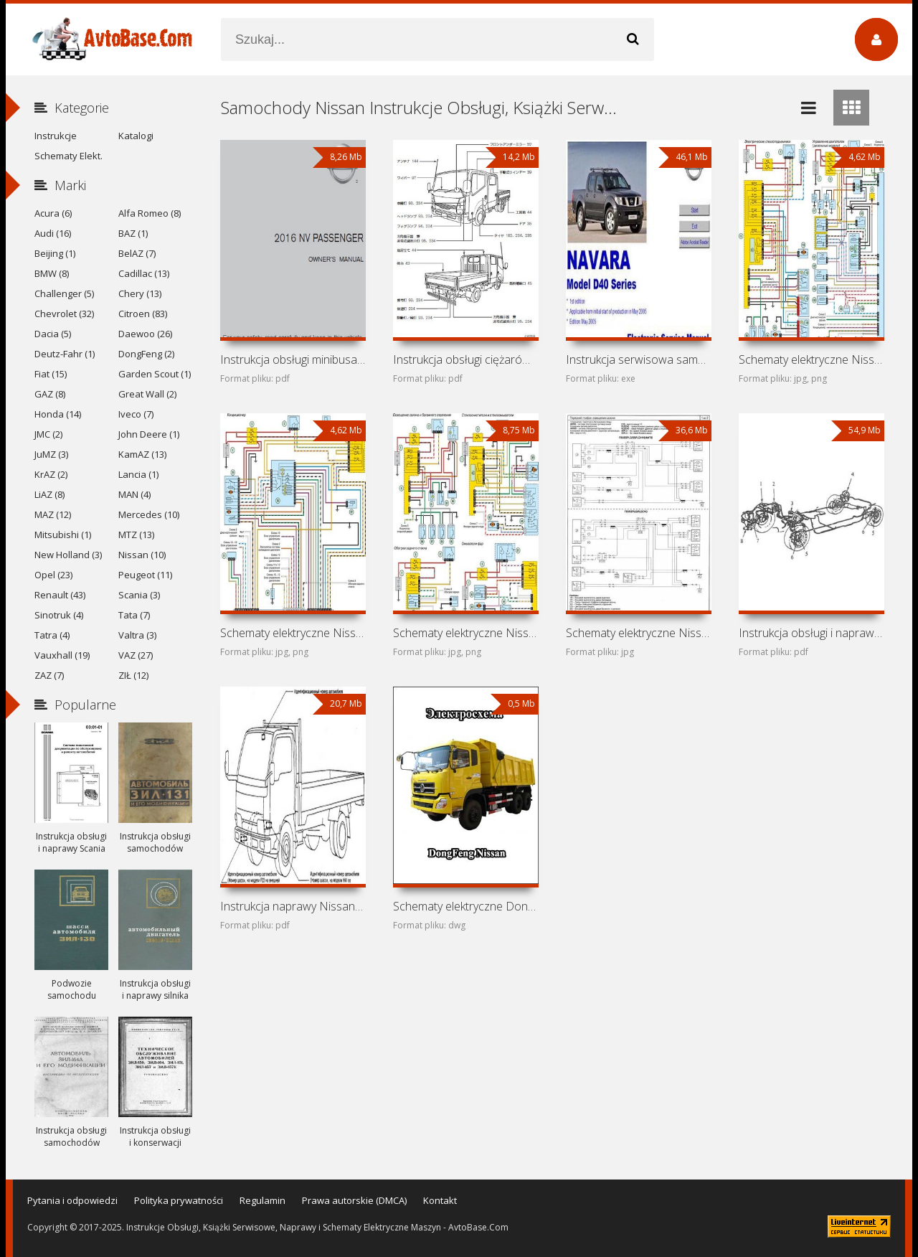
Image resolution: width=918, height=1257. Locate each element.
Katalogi (135, 135)
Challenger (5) (64, 293)
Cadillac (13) (143, 273)
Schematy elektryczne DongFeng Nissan (465, 906)
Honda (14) (57, 414)
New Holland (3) (68, 554)
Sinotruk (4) (58, 614)
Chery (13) (139, 293)
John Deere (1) (148, 434)
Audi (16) (52, 233)
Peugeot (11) (145, 574)
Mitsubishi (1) (62, 534)
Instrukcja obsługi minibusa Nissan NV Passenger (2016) (292, 359)
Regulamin (262, 1200)
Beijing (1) (54, 253)
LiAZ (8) (49, 494)
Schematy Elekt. (68, 155)
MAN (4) (134, 494)
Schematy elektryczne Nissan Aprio (292, 633)
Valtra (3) (137, 634)
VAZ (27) (135, 655)
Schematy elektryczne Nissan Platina (465, 633)
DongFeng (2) (146, 353)
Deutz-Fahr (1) (64, 353)
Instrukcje (55, 135)
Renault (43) (59, 594)
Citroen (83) (142, 313)
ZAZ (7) (49, 675)
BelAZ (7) (137, 253)
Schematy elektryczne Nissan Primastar (638, 633)
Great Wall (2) (147, 393)
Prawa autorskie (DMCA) (354, 1200)
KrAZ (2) (50, 474)
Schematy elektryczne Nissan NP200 (811, 359)
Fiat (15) (50, 373)
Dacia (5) (52, 333)
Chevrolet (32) (64, 313)
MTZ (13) (136, 534)
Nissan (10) (142, 554)
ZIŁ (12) (133, 675)
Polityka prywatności (178, 1200)
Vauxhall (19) (62, 655)
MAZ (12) (52, 514)
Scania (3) (139, 594)
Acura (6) (53, 213)
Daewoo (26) (145, 333)
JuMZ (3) (51, 454)
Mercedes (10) (148, 514)
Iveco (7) (135, 414)
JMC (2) (48, 434)
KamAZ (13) (142, 454)
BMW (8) (51, 273)
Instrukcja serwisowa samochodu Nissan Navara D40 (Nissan (638, 359)
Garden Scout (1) (154, 373)
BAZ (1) (133, 233)
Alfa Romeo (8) (149, 213)
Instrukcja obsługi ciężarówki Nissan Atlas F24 (465, 359)
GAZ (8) (49, 393)
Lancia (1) (138, 474)
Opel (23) (53, 574)
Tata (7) (134, 614)
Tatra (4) (52, 634)
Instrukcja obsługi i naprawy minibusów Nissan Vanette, (811, 633)
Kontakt (440, 1200)
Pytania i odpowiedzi (72, 1200)
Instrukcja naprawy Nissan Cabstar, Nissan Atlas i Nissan (292, 906)
